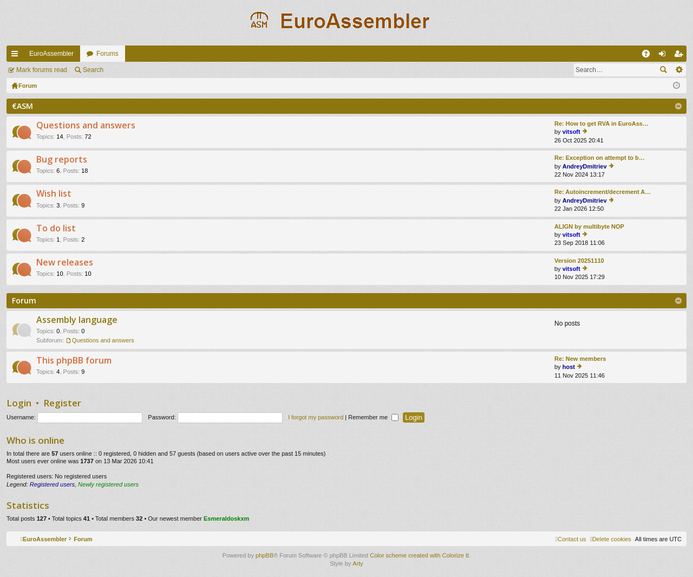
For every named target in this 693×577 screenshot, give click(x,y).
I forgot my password (315, 417)
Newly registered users (108, 484)
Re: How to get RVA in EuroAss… (601, 123)
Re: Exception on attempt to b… (599, 157)
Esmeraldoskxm (226, 518)
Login (18, 403)
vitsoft (571, 131)
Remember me (373, 417)
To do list (56, 228)
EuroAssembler (51, 53)
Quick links (17, 56)
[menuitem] (610, 539)
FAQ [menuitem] (649, 56)
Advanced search (678, 69)
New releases (64, 262)
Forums (107, 53)
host (569, 367)
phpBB (264, 555)
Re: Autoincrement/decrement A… (602, 192)
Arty (357, 563)
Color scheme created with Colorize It (419, 555)
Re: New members (580, 358)
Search (93, 70)
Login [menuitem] (664, 56)
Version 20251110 (579, 260)
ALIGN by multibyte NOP (589, 226)
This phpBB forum (74, 360)
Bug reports (61, 159)
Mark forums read (41, 70)
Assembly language (76, 320)
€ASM (22, 106)
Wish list (53, 194)
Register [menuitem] (681, 56)
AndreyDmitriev (585, 166)
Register (62, 403)
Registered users (52, 484)
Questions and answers (85, 125)
